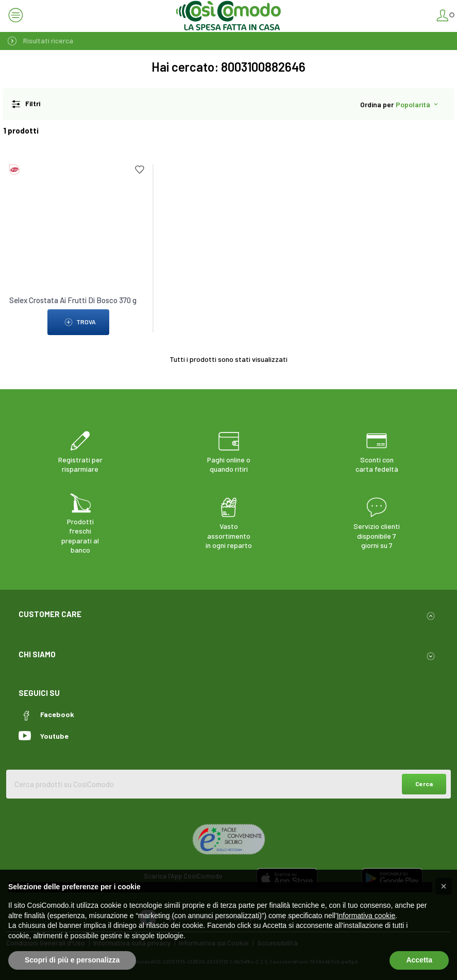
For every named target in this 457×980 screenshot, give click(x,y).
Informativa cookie (366, 915)
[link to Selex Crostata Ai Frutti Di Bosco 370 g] (78, 199)
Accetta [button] (419, 960)
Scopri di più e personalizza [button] (72, 960)
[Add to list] (140, 170)
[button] (443, 886)
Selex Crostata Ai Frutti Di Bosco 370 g (73, 300)
